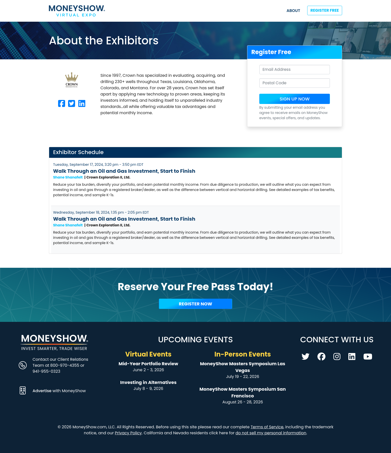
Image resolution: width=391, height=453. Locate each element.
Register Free (324, 10)
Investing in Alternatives (148, 382)
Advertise (43, 391)
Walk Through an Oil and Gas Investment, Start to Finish (124, 171)
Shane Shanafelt (68, 177)
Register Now (195, 304)
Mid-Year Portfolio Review (148, 364)
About (293, 10)
